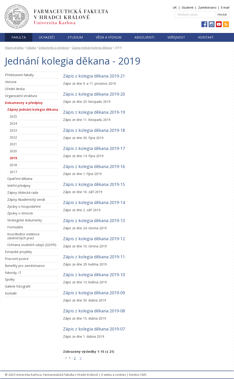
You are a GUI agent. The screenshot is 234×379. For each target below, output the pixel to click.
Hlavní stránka (14, 48)
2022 (13, 137)
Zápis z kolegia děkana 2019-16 (94, 166)
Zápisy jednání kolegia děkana (92, 48)
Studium (75, 37)
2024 (13, 123)
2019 (13, 158)
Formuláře (15, 227)
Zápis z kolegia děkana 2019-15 (94, 184)
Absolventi (144, 37)
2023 (13, 130)
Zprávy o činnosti (20, 213)
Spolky (10, 279)
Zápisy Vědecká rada (22, 192)
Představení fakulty (19, 75)
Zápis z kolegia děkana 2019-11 (94, 256)
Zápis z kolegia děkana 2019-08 (94, 311)
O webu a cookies (113, 375)
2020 (13, 151)
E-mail (225, 7)
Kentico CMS (138, 375)
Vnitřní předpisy (18, 185)
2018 (13, 165)
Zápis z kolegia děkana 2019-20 (94, 94)
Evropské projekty (18, 251)
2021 (13, 144)
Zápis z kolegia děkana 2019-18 (94, 130)
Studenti (188, 7)
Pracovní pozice (17, 258)
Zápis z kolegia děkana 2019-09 (94, 292)
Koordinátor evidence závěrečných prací (23, 236)
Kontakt (206, 37)
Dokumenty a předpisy (54, 48)
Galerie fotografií (17, 286)
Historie (11, 82)
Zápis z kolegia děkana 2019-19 (94, 112)
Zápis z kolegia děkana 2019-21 (94, 76)
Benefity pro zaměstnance (25, 265)
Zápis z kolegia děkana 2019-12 (94, 238)
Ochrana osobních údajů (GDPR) (31, 245)
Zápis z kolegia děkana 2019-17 (94, 148)
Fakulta (18, 37)
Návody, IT (13, 272)
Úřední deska (15, 89)
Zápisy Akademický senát (26, 199)
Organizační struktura (21, 96)
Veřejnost (176, 37)
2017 (13, 172)
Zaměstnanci (207, 7)
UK (175, 7)
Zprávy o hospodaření (23, 206)
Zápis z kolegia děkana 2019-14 (94, 202)
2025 (13, 116)
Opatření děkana (19, 178)
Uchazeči (47, 37)
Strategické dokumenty (24, 220)
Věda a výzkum (108, 37)
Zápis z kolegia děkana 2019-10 (94, 274)
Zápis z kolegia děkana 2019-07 (94, 329)
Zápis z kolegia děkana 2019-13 (94, 220)
